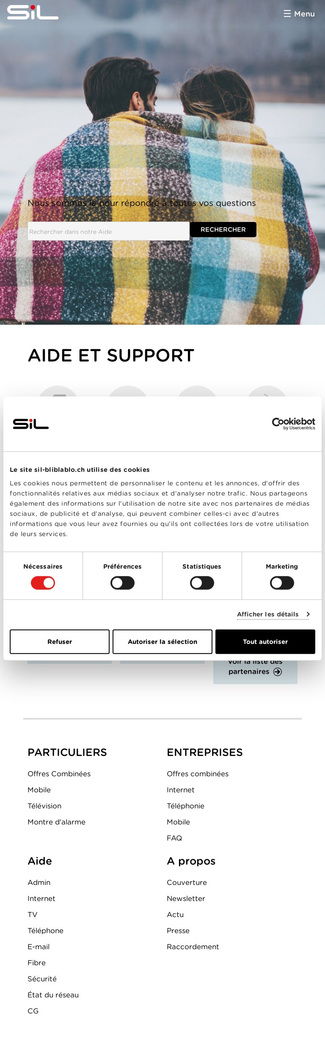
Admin (39, 882)
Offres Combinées (59, 773)
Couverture (187, 882)
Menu (304, 13)
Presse (178, 930)
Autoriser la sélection (162, 641)
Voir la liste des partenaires (255, 666)
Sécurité (42, 979)
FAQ (174, 838)
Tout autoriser (265, 641)
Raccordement (193, 946)
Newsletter (186, 898)
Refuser (59, 641)
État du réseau (53, 995)
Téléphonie (185, 806)
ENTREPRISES (205, 752)
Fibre (37, 962)
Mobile (39, 790)
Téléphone (45, 930)
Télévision (44, 806)
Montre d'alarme (56, 822)
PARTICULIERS (67, 752)
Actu (175, 914)
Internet (181, 790)
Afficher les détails (268, 614)
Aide (40, 860)
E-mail (39, 946)
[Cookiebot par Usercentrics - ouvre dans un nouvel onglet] (278, 424)
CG (33, 1011)
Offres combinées (198, 773)
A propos (191, 860)
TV (33, 914)
